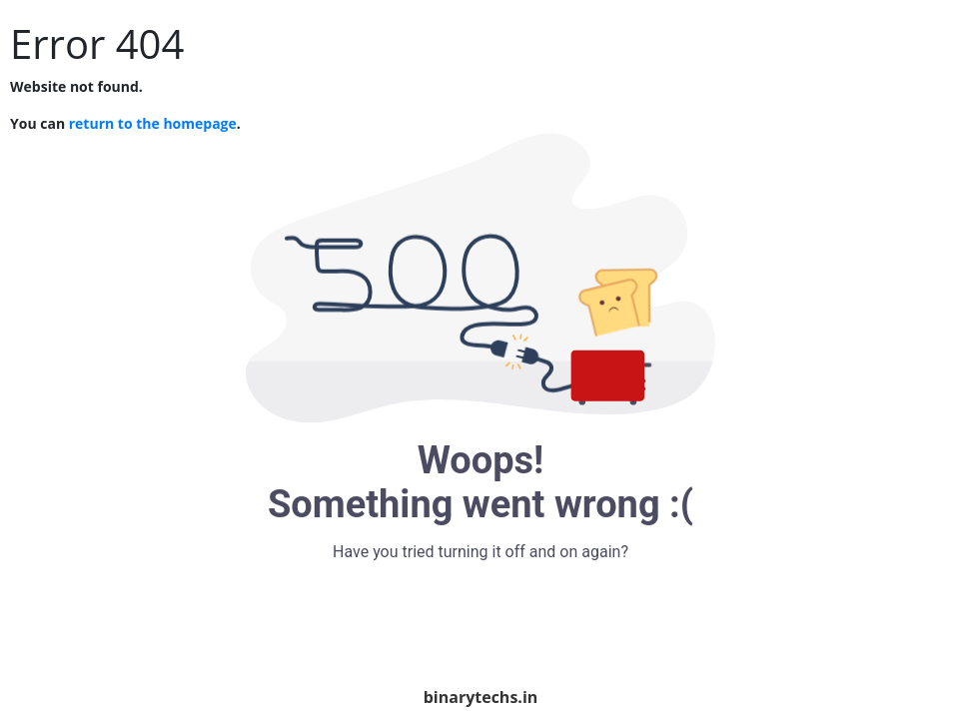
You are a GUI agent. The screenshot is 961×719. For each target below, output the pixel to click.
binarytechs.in (481, 697)
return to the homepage (153, 123)
